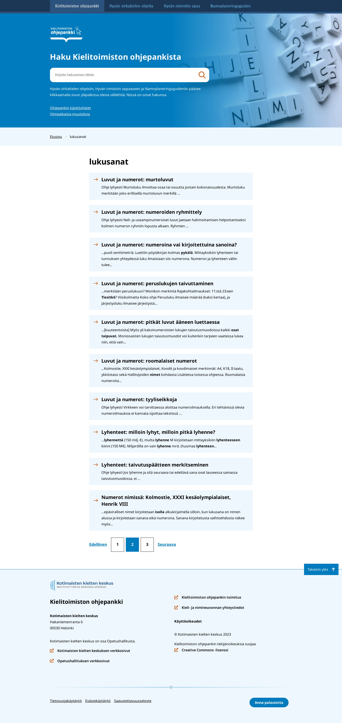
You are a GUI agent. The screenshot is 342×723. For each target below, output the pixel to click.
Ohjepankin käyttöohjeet (70, 107)
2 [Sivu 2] (132, 544)
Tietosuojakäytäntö (66, 700)
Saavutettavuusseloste (132, 700)
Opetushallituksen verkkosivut (80, 661)
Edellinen (98, 544)
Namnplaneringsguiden (230, 5)
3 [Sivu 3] (147, 544)
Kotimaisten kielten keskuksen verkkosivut (90, 651)
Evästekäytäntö (98, 700)
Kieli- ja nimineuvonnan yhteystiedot (209, 608)
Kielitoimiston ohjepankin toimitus (207, 597)
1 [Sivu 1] (117, 544)
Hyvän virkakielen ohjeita (131, 5)
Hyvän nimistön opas (182, 5)
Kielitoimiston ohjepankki (77, 5)
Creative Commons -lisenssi (201, 650)
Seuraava (167, 544)
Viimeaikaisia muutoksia (70, 114)
